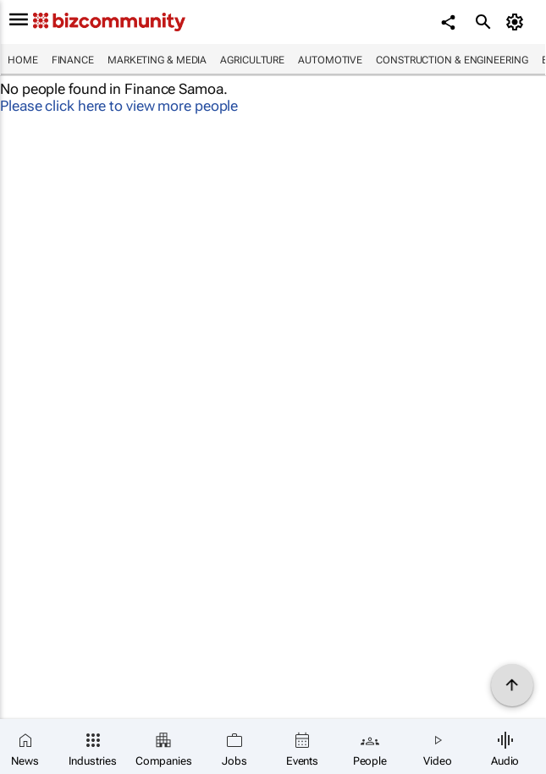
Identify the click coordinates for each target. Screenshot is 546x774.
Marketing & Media (157, 60)
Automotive (330, 60)
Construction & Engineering (451, 60)
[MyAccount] (517, 22)
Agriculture (252, 60)
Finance (73, 60)
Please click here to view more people (119, 105)
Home (23, 60)
